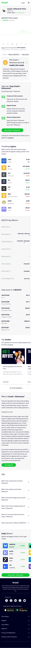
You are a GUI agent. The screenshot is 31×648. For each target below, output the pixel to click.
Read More (5, 382)
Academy (10, 138)
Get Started (9, 465)
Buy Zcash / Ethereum (12, 130)
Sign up (3, 47)
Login (23, 3)
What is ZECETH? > (14, 54)
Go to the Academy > (16, 388)
